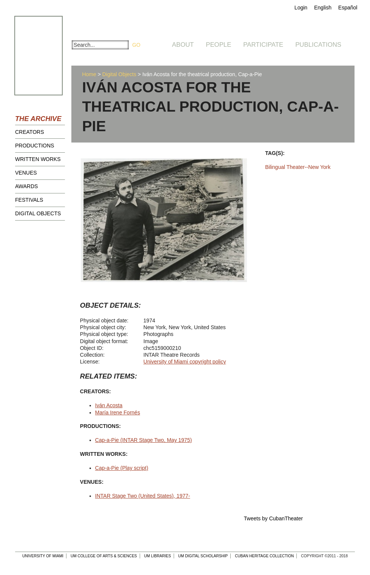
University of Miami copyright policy (184, 362)
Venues (26, 173)
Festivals (29, 200)
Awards (26, 186)
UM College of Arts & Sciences (104, 556)
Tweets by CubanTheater (273, 518)
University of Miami (42, 556)
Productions (34, 146)
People (218, 44)
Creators (29, 132)
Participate (263, 44)
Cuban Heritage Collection (264, 556)
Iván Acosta (108, 405)
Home (89, 74)
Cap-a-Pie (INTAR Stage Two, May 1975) (143, 440)
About (183, 44)
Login (300, 8)
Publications (318, 44)
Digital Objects (38, 213)
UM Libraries (157, 556)
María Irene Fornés (117, 412)
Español (348, 8)
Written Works (38, 159)
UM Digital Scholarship (203, 556)
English (322, 8)
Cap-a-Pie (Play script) (121, 468)
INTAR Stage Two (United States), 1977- (142, 496)
